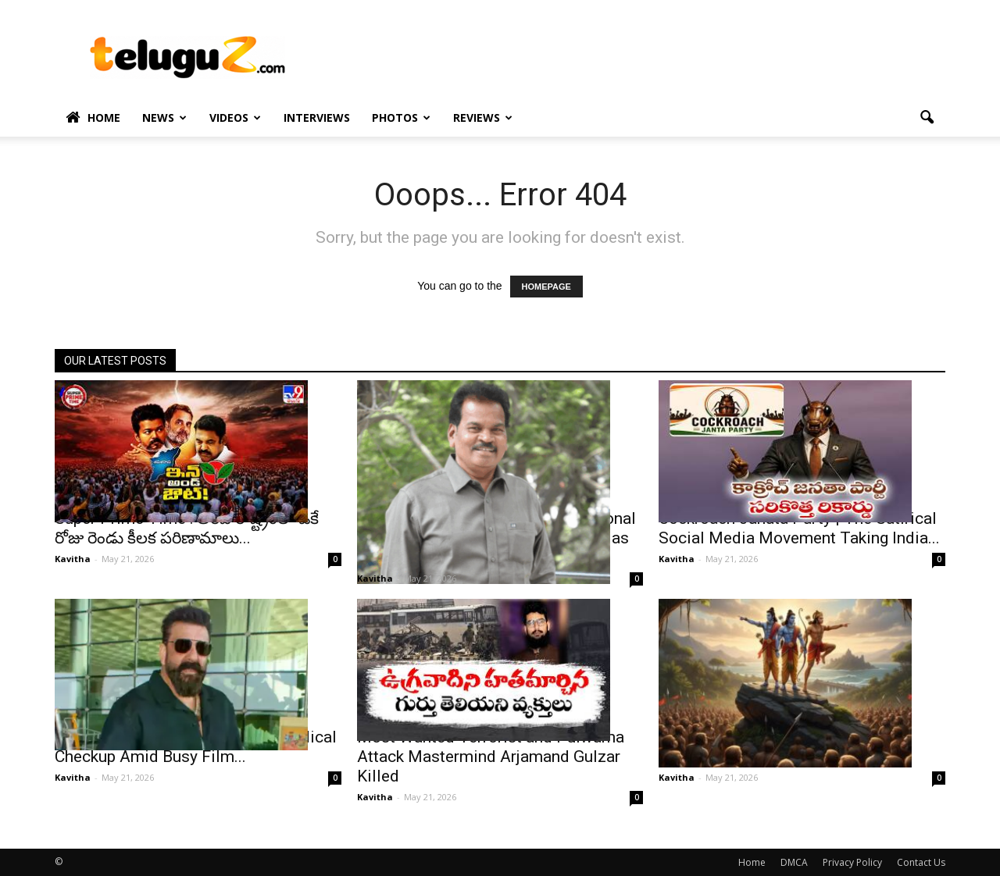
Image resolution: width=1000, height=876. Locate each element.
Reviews (482, 117)
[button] (926, 118)
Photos (401, 117)
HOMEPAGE (546, 286)
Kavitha (73, 558)
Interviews (317, 117)
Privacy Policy (852, 862)
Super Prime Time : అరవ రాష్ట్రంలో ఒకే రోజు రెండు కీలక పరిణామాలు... (187, 528)
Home (93, 118)
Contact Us (921, 862)
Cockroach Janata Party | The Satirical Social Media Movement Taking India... (799, 528)
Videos (235, 117)
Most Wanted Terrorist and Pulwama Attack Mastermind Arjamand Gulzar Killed (490, 756)
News (164, 117)
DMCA (794, 862)
